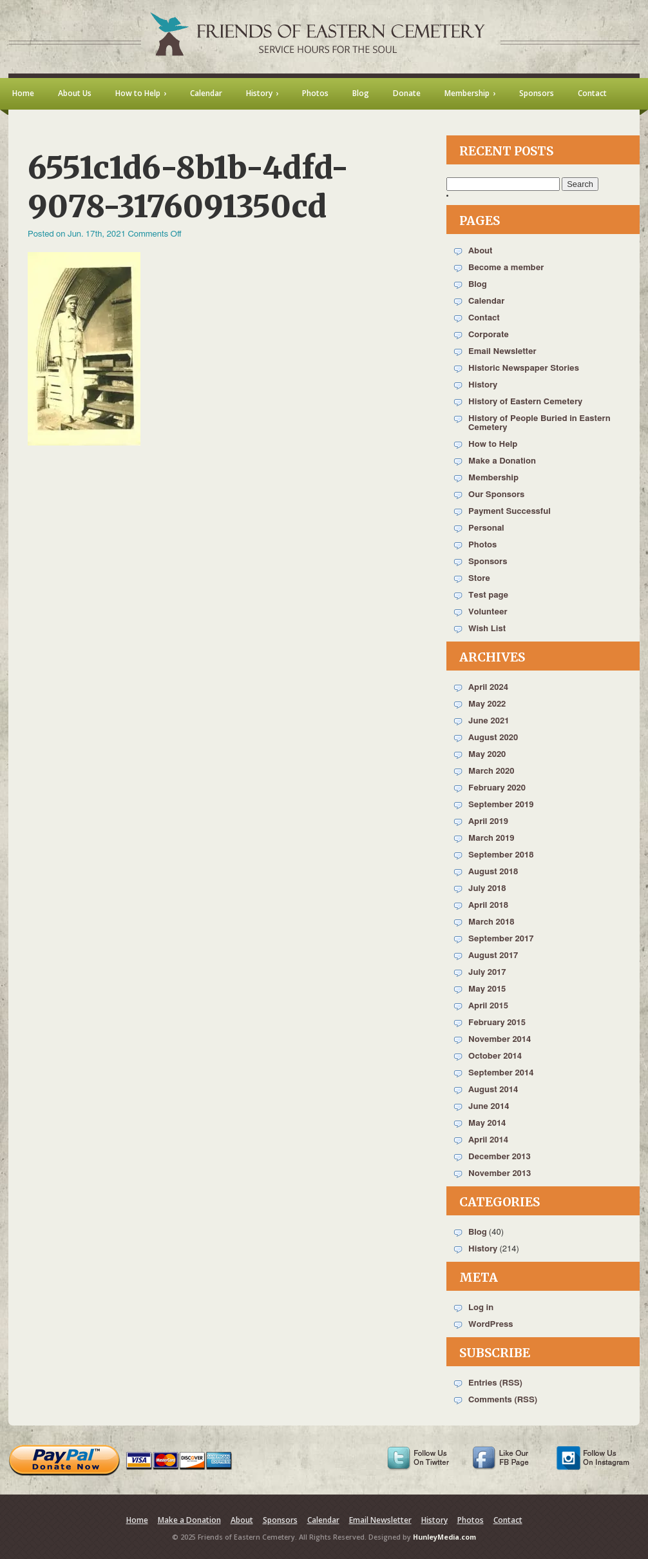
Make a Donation (502, 461)
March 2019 (491, 838)
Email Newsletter (502, 352)
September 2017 (500, 939)
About (480, 251)
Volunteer (488, 612)
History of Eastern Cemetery (525, 402)
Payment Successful (509, 511)
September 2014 (500, 1073)
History (482, 385)
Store (479, 578)
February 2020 (497, 788)
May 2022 (487, 704)
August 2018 (493, 872)
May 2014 (487, 1123)
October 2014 (495, 1056)
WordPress (490, 1324)
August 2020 (493, 738)
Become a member (506, 268)
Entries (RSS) (495, 1383)
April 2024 (488, 687)
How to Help (492, 444)
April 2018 (488, 905)
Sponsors (487, 562)
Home (137, 1520)
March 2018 (491, 922)
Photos (482, 545)
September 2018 (500, 855)
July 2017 (487, 972)
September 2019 (500, 805)
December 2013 (499, 1157)
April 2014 (488, 1140)
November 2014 (499, 1039)
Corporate (488, 335)
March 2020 (491, 771)
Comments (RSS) (502, 1400)
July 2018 (487, 889)
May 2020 (487, 754)
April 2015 (488, 1006)
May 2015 (487, 989)
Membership (493, 478)
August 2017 (493, 956)
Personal (486, 528)
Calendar (486, 301)
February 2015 (497, 1023)
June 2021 (488, 721)
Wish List (487, 629)
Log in (480, 1308)
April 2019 (488, 822)
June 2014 (488, 1107)
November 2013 (499, 1174)
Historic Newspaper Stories (523, 368)
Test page (488, 595)
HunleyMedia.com (444, 1537)
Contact (484, 318)
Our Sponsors (496, 495)
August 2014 (493, 1090)
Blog (477, 284)
